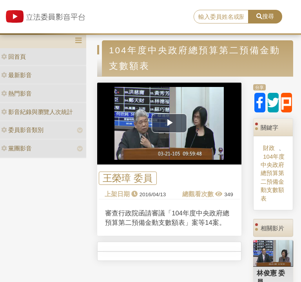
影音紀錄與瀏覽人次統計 (37, 111)
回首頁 (13, 56)
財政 (269, 148)
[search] (221, 17)
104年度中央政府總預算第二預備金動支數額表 (273, 177)
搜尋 (265, 16)
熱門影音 (16, 93)
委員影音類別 (22, 130)
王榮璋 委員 (127, 178)
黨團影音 (16, 148)
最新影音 (16, 75)
